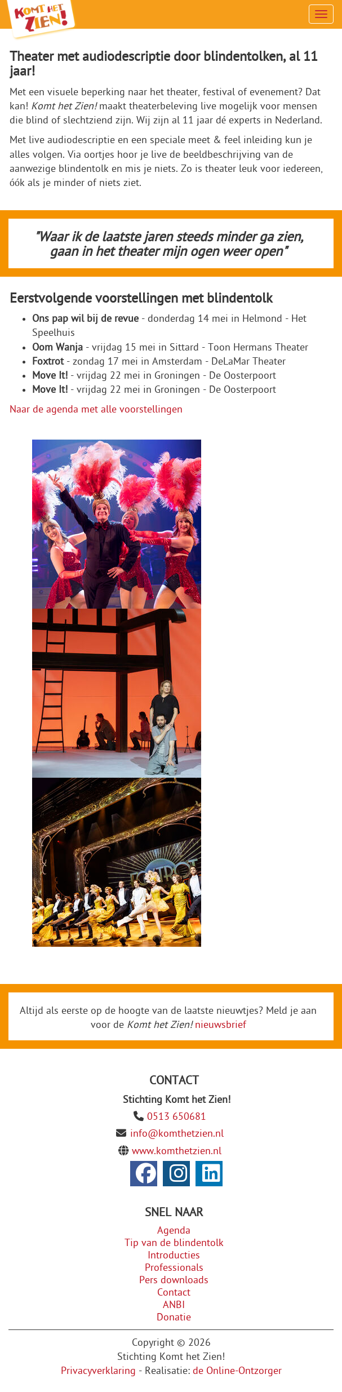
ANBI (174, 1305)
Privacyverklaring (98, 1371)
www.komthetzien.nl (176, 1151)
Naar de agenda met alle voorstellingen (96, 409)
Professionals (174, 1268)
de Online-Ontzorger (237, 1371)
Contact (173, 1292)
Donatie (174, 1317)
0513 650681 (176, 1117)
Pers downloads (173, 1280)
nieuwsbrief (220, 1025)
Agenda (173, 1230)
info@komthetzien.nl (177, 1134)
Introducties (174, 1255)
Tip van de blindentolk (174, 1243)
